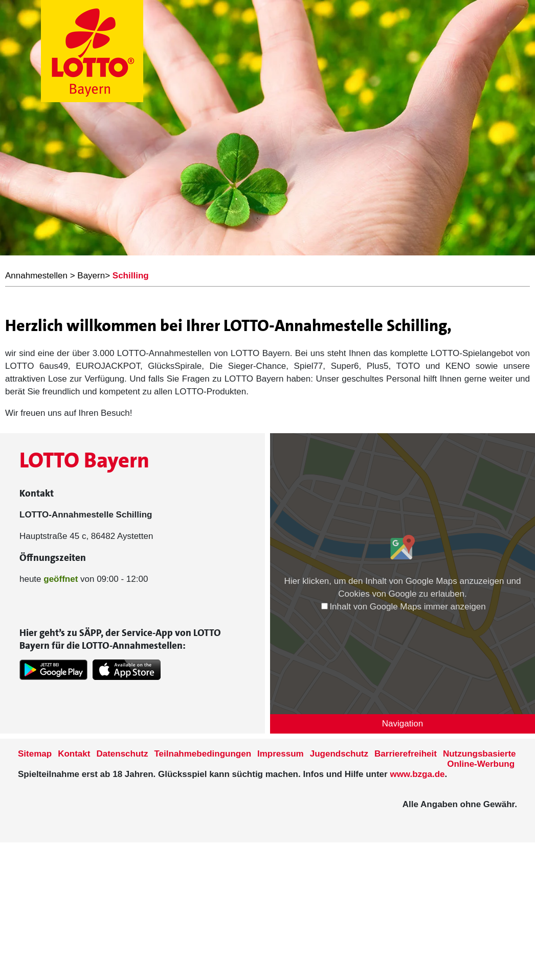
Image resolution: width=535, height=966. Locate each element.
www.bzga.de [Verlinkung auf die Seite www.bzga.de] (417, 774)
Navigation (402, 723)
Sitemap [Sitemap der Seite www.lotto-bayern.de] (35, 754)
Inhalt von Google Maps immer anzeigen (403, 606)
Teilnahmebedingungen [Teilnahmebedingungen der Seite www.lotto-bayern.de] (203, 754)
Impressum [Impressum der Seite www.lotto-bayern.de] (280, 754)
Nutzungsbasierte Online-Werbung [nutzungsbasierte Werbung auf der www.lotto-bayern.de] (479, 759)
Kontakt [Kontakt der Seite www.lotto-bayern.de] (74, 754)
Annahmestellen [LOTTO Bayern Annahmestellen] (36, 275)
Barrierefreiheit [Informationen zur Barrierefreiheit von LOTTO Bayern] (405, 754)
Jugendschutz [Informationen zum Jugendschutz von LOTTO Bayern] (339, 754)
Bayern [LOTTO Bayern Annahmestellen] (91, 275)
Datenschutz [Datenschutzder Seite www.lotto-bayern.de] (122, 754)
